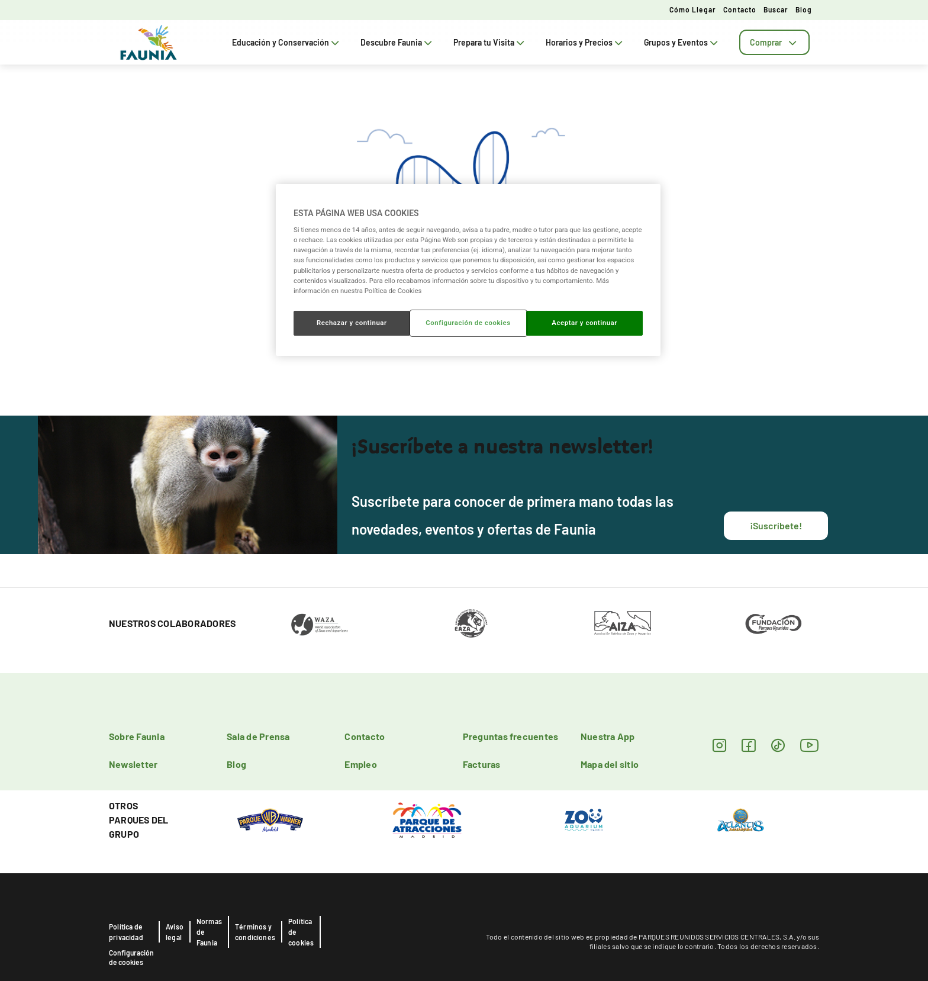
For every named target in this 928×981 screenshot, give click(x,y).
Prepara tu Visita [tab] (490, 42)
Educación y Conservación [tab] (286, 42)
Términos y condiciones (255, 931)
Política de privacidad (126, 931)
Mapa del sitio (610, 764)
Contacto (739, 9)
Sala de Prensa (258, 736)
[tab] (774, 42)
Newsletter (133, 764)
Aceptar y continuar (584, 323)
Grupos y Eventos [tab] (682, 42)
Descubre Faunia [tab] (397, 42)
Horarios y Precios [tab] (585, 42)
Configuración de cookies (131, 957)
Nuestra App (608, 736)
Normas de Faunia (209, 932)
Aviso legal (174, 931)
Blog (803, 9)
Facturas (482, 764)
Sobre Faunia (137, 736)
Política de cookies (301, 932)
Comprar (774, 42)
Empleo (360, 764)
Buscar (775, 9)
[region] (468, 270)
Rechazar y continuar (352, 323)
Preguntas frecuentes (511, 736)
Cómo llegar (692, 9)
